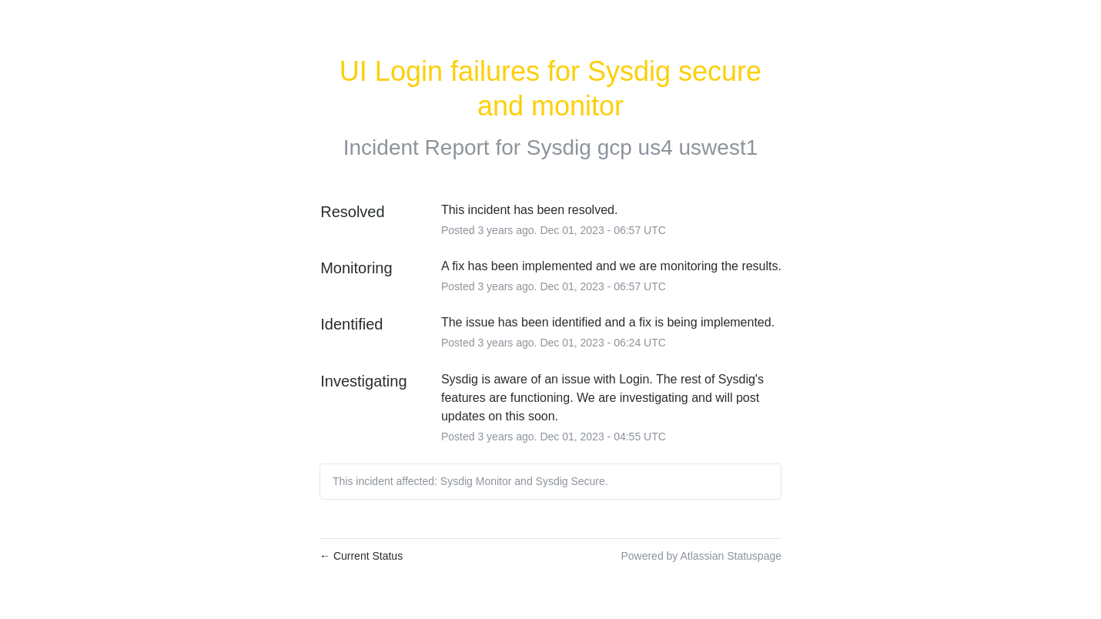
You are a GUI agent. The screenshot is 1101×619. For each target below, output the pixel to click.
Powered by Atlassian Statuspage (701, 556)
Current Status (361, 556)
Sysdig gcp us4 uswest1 (642, 147)
